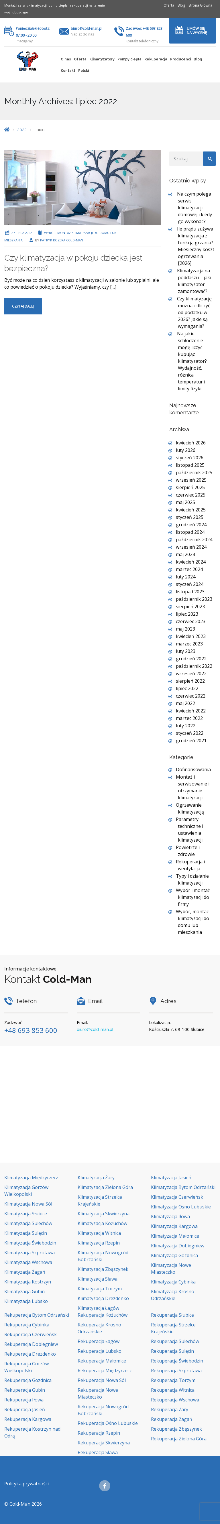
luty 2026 (185, 450)
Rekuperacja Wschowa (175, 1400)
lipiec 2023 (187, 614)
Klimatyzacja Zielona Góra (105, 1187)
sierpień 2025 (190, 487)
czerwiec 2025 (190, 495)
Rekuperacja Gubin (24, 1390)
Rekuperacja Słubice (172, 1315)
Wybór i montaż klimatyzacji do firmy (193, 897)
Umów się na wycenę (197, 30)
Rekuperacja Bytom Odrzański (36, 1315)
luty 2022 (185, 725)
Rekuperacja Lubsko (99, 1351)
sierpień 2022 (190, 681)
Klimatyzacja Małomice (175, 1236)
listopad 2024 (190, 532)
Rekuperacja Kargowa (27, 1419)
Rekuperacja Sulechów (175, 1341)
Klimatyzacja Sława (97, 1279)
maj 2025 (185, 502)
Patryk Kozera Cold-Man (61, 240)
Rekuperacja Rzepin (99, 1433)
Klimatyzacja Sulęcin (25, 1233)
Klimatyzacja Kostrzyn (27, 1282)
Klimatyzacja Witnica (99, 1233)
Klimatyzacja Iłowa (170, 1216)
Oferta (169, 5)
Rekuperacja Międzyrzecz (105, 1370)
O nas (66, 59)
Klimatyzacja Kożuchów (102, 1223)
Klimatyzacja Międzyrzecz (31, 1177)
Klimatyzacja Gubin (24, 1291)
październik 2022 (194, 666)
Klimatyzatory (102, 59)
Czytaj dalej (23, 306)
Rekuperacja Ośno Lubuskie (108, 1423)
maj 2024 (185, 554)
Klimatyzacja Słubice (25, 1213)
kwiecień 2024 (191, 562)
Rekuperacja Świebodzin (177, 1361)
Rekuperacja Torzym (173, 1380)
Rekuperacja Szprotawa (176, 1370)
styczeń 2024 (189, 584)
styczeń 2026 (189, 457)
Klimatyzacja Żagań (24, 1272)
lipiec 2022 (187, 688)
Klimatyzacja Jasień (171, 1177)
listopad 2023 (190, 591)
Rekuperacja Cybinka (26, 1325)
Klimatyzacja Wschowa (28, 1262)
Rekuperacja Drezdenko (30, 1354)
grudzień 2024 (191, 524)
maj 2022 (185, 703)
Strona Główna (200, 5)
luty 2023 (185, 651)
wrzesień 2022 (191, 673)
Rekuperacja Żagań (171, 1419)
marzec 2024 (189, 569)
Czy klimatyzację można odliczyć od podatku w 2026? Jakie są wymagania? (194, 312)
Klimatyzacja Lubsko (26, 1301)
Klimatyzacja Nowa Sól (28, 1204)
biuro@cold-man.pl (86, 28)
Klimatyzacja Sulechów (28, 1223)
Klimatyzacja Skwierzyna (103, 1213)
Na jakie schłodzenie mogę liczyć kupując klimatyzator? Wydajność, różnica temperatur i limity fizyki (192, 361)
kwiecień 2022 (191, 711)
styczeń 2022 (189, 733)
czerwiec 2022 (190, 696)
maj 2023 (185, 629)
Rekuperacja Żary (169, 1409)
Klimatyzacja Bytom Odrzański (183, 1187)
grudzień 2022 (191, 658)
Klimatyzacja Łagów (98, 1308)
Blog (181, 5)
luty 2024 (185, 577)
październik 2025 (194, 472)
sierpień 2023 (190, 606)
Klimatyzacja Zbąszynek (103, 1269)
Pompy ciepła (129, 59)
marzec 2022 (189, 718)
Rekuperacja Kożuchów (102, 1315)
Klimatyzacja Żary (96, 1177)
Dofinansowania (193, 769)
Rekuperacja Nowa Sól (102, 1380)
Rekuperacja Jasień (24, 1409)
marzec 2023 (189, 644)
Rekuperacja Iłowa (24, 1400)
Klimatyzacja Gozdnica (174, 1255)
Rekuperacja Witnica (173, 1390)
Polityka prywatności (26, 1483)
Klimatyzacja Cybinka (173, 1282)
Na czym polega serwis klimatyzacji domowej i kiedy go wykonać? (194, 208)
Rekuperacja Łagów (98, 1341)
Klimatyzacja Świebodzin (30, 1243)
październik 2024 (194, 539)
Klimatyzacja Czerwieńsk (177, 1197)
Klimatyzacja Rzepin (99, 1243)
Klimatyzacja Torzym (100, 1288)
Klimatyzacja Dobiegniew (177, 1246)
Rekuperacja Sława (98, 1452)
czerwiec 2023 (190, 621)
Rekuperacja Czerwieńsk (30, 1334)
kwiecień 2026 (191, 443)
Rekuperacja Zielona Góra (179, 1439)
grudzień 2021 (191, 740)
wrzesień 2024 (191, 547)
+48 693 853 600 (30, 1030)
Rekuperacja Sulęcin (172, 1351)
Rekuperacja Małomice (102, 1361)
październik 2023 (194, 599)
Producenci (180, 59)
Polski (83, 71)
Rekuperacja (155, 59)
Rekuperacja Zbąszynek (176, 1429)
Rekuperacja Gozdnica (28, 1380)
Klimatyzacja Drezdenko (103, 1298)
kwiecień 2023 (191, 636)
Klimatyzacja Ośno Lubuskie (181, 1207)
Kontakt (68, 71)
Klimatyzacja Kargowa (174, 1226)
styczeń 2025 (189, 517)
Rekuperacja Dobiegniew (31, 1344)
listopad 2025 (190, 465)
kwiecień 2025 (191, 510)
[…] (113, 287)
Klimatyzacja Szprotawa (29, 1252)
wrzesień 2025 (191, 480)
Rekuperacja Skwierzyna (104, 1443)
